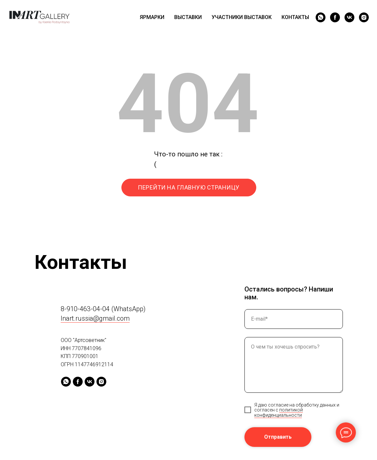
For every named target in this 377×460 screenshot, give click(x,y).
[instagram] (364, 17)
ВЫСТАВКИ (188, 17)
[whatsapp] (320, 17)
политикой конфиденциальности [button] (278, 412)
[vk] (349, 17)
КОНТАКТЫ (295, 17)
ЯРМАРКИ (152, 17)
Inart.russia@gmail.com (95, 318)
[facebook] (335, 17)
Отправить (278, 437)
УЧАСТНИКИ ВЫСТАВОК (242, 17)
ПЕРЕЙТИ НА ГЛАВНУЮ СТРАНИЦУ (189, 187)
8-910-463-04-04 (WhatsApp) (103, 309)
